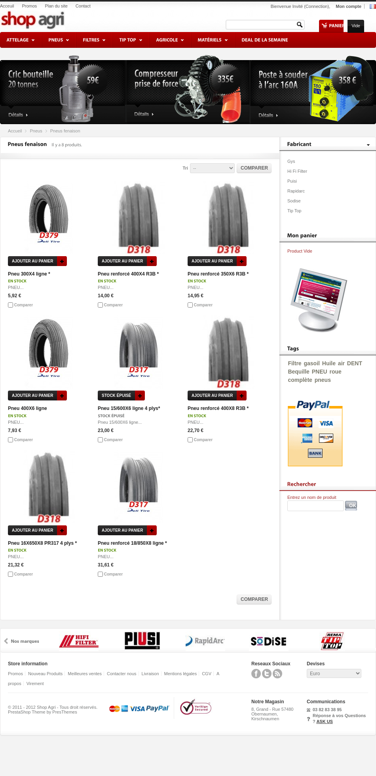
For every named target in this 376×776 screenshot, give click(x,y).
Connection (317, 6)
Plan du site (56, 6)
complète (300, 380)
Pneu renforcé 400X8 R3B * (218, 408)
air (341, 363)
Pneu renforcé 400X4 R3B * (128, 274)
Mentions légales (180, 673)
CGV (206, 673)
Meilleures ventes (85, 673)
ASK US (324, 721)
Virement (35, 683)
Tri (185, 168)
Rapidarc (296, 191)
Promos (29, 6)
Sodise (294, 200)
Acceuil (7, 6)
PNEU (319, 371)
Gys (291, 161)
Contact (83, 6)
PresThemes (64, 712)
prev (6, 641)
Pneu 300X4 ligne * (29, 274)
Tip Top (294, 210)
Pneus (36, 130)
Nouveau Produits (45, 673)
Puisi (292, 181)
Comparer (23, 305)
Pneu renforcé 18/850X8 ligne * (132, 543)
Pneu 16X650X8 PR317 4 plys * (42, 543)
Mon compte (348, 6)
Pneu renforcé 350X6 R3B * (218, 274)
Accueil (15, 130)
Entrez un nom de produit (311, 497)
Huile (329, 363)
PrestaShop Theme (27, 712)
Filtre (294, 363)
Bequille (298, 371)
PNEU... (16, 287)
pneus (323, 380)
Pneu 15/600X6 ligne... (120, 422)
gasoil (311, 363)
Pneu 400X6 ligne (27, 408)
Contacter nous (122, 673)
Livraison (150, 673)
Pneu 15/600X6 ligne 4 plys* (129, 408)
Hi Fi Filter (297, 171)
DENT (354, 363)
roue (335, 371)
